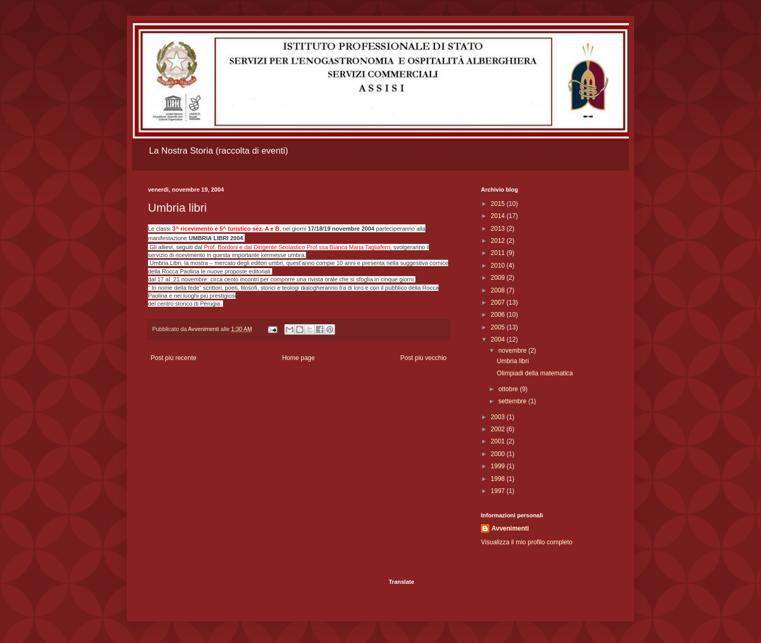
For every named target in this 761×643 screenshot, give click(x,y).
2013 (499, 228)
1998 (499, 479)
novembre (513, 350)
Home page (298, 358)
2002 (499, 429)
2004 (499, 339)
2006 (499, 314)
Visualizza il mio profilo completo (526, 542)
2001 (499, 441)
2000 (499, 454)
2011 (499, 253)
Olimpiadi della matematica (535, 373)
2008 (499, 290)
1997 (499, 491)
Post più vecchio (424, 358)
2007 (499, 302)
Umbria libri (513, 361)
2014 (499, 216)
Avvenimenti (510, 528)
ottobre (509, 389)
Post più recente (174, 358)
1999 (499, 466)
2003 (499, 417)
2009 (499, 277)
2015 (499, 203)
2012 (499, 240)
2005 (499, 327)
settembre (513, 401)
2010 (499, 265)
